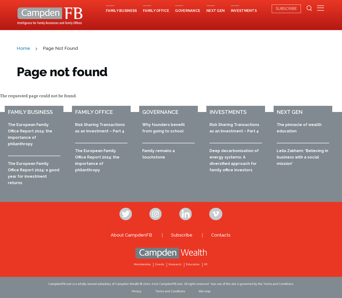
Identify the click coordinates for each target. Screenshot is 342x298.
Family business (30, 112)
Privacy (137, 291)
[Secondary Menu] (320, 8)
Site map (204, 291)
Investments (228, 112)
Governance (160, 112)
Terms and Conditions (170, 291)
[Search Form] (309, 9)
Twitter (126, 214)
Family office (94, 112)
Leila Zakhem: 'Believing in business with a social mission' (302, 157)
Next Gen (290, 112)
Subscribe (286, 8)
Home (23, 48)
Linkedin (186, 214)
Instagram (156, 214)
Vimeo (216, 214)
